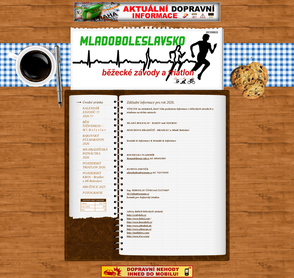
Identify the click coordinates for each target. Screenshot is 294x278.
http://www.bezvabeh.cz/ (139, 222)
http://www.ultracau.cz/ (139, 229)
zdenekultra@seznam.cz (139, 172)
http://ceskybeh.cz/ (136, 215)
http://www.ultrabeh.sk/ (139, 225)
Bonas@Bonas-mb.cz (138, 158)
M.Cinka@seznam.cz (138, 193)
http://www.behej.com (138, 218)
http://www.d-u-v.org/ (138, 236)
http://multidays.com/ (138, 232)
